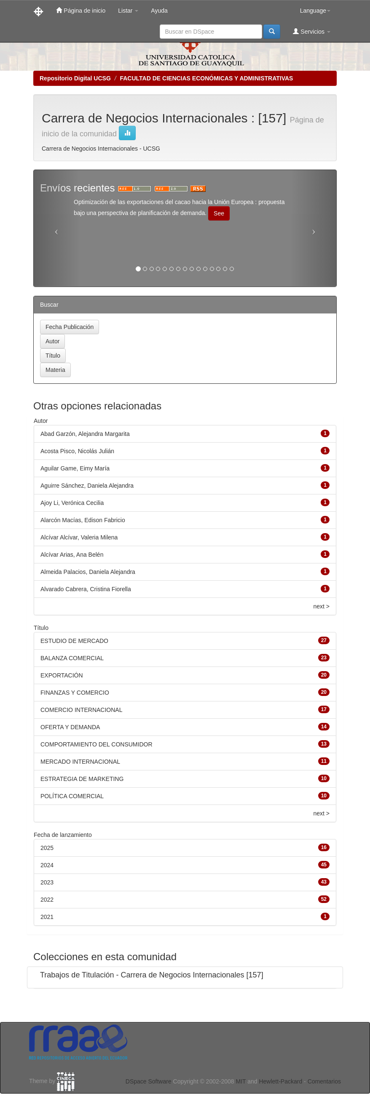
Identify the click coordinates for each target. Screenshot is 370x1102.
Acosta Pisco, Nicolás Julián (77, 451)
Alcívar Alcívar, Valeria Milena (79, 537)
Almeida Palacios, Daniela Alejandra (87, 571)
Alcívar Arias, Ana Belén (71, 554)
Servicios (311, 31)
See (219, 213)
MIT (241, 1081)
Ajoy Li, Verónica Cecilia (72, 502)
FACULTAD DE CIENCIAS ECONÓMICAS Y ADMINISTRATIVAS (206, 78)
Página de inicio (80, 10)
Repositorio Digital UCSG (75, 78)
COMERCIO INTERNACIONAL (81, 709)
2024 (47, 865)
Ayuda (159, 10)
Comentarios (324, 1081)
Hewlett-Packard (280, 1081)
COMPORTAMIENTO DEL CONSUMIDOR (96, 744)
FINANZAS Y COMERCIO (74, 692)
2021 (47, 916)
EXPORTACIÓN (61, 675)
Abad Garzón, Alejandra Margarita (85, 433)
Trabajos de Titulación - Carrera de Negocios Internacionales (142, 975)
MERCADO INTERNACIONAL (80, 761)
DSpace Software (149, 1081)
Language (315, 10)
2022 (47, 899)
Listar (128, 10)
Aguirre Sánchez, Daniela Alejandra (87, 485)
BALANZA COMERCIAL (72, 658)
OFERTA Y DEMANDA (70, 727)
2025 (47, 847)
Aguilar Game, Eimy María (75, 468)
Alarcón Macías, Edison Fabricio (82, 520)
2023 (47, 882)
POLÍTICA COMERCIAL (72, 796)
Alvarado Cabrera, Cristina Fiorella (85, 589)
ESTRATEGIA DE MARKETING (81, 778)
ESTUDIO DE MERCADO (74, 640)
